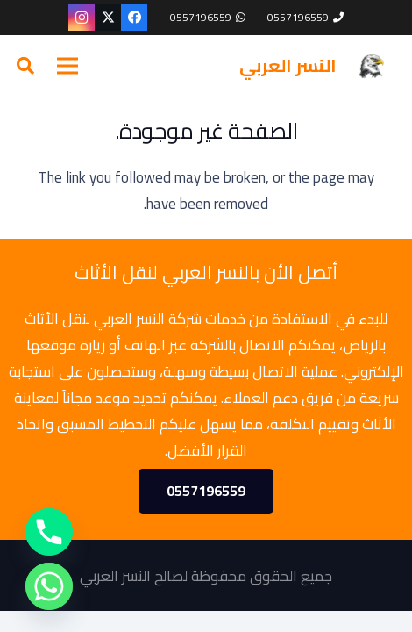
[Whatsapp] (49, 586)
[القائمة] (67, 66)
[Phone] (49, 532)
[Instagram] (81, 17)
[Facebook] (134, 17)
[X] (108, 17)
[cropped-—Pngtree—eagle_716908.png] (371, 66)
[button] (25, 66)
